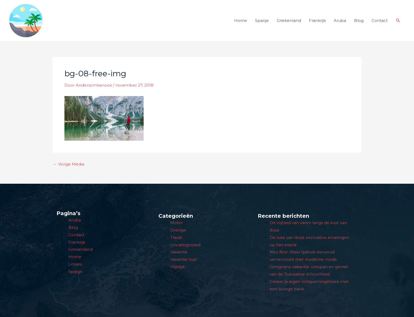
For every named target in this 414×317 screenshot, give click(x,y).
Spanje (262, 20)
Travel (176, 237)
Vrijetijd (177, 266)
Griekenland (289, 20)
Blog (359, 20)
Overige (178, 230)
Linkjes (75, 264)
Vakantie (178, 251)
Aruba (340, 20)
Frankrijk (317, 20)
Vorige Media (68, 164)
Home (240, 20)
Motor (176, 222)
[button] (398, 20)
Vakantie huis (183, 259)
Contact (379, 20)
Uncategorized (185, 244)
